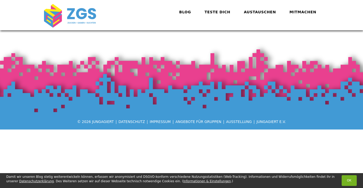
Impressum (160, 122)
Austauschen (260, 12)
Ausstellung (239, 122)
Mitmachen (303, 12)
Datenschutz (131, 122)
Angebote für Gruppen (198, 122)
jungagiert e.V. (271, 122)
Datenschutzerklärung (36, 181)
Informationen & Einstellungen (207, 181)
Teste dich (217, 12)
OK (349, 180)
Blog (185, 12)
